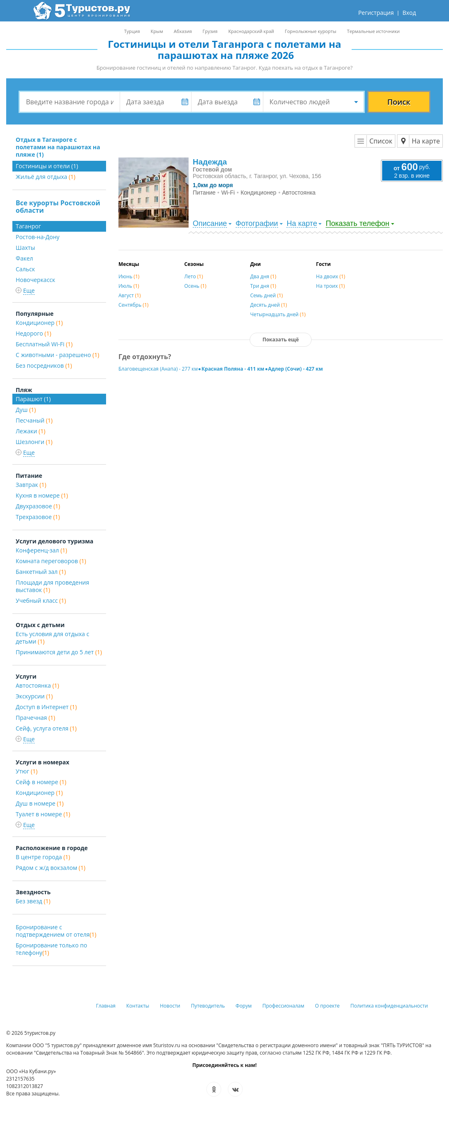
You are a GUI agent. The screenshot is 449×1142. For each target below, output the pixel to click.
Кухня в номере (42, 495)
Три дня (263, 285)
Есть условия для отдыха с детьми (52, 637)
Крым (157, 31)
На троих (330, 285)
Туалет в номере (43, 814)
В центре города (43, 857)
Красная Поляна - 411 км (232, 368)
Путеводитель (208, 1005)
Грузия (210, 31)
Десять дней (268, 304)
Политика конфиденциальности (389, 1005)
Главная (106, 1005)
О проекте (327, 1005)
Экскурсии (34, 696)
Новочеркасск (35, 280)
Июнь (128, 276)
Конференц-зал (41, 550)
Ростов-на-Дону (37, 237)
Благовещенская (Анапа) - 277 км (158, 368)
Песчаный (34, 420)
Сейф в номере (41, 782)
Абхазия (183, 31)
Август (129, 295)
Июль (128, 285)
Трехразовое (38, 517)
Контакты (137, 1005)
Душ (26, 410)
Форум (244, 1005)
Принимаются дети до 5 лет (59, 652)
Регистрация (376, 12)
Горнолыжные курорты (310, 31)
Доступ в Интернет (46, 707)
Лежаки (30, 431)
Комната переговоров (51, 561)
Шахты (25, 247)
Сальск (25, 269)
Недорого (33, 333)
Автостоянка (37, 685)
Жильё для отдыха (46, 177)
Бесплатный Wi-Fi (44, 344)
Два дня (263, 276)
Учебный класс (41, 600)
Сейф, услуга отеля (46, 728)
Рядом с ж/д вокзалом (50, 868)
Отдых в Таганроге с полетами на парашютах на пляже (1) (58, 147)
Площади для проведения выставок (52, 586)
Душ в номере (40, 803)
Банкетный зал (41, 572)
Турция (132, 31)
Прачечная (35, 717)
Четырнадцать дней (277, 314)
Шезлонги (34, 442)
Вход (409, 12)
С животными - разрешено (57, 355)
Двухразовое (38, 506)
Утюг (27, 771)
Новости (170, 1005)
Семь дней (266, 295)
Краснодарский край (251, 31)
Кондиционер (39, 323)
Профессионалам (283, 1005)
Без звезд (33, 901)
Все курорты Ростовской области (58, 206)
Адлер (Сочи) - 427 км (295, 368)
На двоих (330, 276)
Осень (195, 285)
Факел (24, 258)
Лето (193, 276)
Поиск (399, 102)
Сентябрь (133, 304)
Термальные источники (373, 31)
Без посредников (44, 365)
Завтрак (31, 485)
